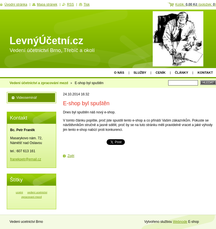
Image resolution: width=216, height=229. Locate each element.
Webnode (180, 222)
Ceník (160, 72)
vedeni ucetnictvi (37, 192)
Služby (140, 72)
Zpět (71, 156)
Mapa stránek (47, 4)
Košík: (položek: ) (195, 4)
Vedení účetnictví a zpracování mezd (39, 83)
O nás (119, 72)
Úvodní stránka (15, 4)
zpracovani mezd (31, 196)
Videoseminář (26, 98)
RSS (70, 4)
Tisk (87, 4)
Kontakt (205, 72)
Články (181, 72)
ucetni (19, 192)
